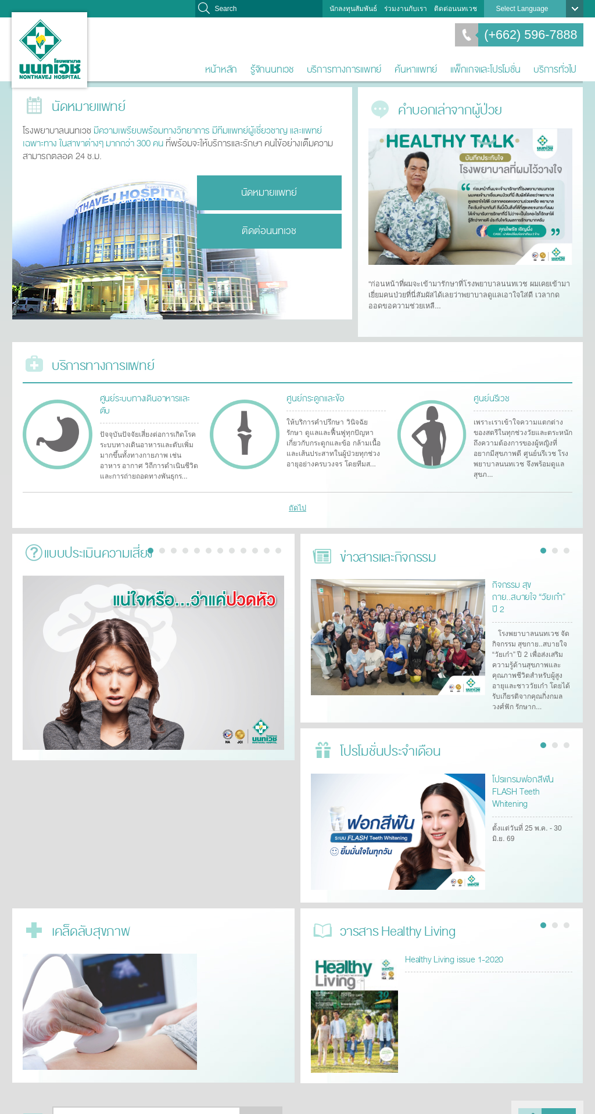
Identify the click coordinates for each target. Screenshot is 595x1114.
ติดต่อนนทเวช (455, 9)
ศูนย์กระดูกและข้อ (312, 392)
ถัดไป (297, 501)
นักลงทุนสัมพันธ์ (353, 9)
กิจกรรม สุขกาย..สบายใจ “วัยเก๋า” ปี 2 (531, 580)
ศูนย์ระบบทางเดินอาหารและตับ (147, 392)
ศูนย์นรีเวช (490, 392)
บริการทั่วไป (554, 69)
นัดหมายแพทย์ (269, 191)
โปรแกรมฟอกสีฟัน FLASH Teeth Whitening (531, 760)
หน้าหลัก (221, 69)
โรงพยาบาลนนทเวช (49, 50)
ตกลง (261, 1095)
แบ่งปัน (560, 1095)
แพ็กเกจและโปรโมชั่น (485, 69)
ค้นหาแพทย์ (416, 69)
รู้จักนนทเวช (271, 69)
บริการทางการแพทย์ (344, 69)
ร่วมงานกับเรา (405, 9)
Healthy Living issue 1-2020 (451, 934)
